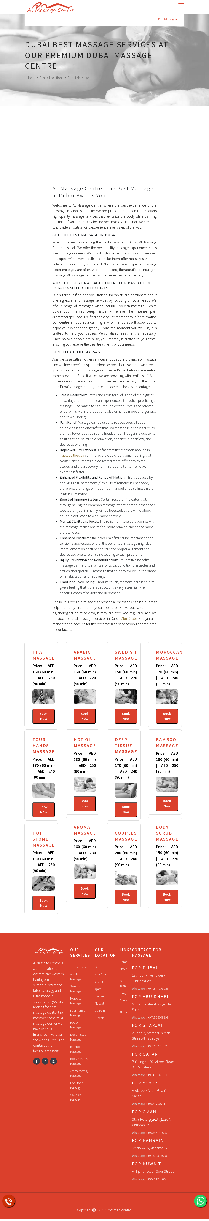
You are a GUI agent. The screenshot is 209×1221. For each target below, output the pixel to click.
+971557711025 (158, 1048)
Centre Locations (53, 77)
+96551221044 (157, 1181)
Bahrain (100, 1013)
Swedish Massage (76, 991)
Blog (123, 996)
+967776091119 (158, 1106)
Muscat (99, 1005)
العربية (174, 19)
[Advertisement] (104, 152)
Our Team (123, 985)
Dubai (99, 969)
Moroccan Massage (77, 1003)
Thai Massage (79, 969)
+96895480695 (157, 1135)
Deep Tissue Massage (78, 1040)
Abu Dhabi (102, 976)
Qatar (98, 991)
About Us (124, 973)
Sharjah (100, 984)
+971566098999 (158, 1019)
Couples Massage (76, 1101)
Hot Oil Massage (76, 1028)
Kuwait (99, 1020)
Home (31, 77)
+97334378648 (157, 1158)
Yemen (99, 998)
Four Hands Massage (78, 1015)
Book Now (43, 716)
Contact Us (125, 1005)
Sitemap (125, 1015)
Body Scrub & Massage (79, 1064)
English (162, 19)
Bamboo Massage (76, 1052)
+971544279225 (158, 991)
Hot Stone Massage (77, 1089)
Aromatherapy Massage (79, 1077)
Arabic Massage (76, 978)
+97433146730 (157, 1077)
